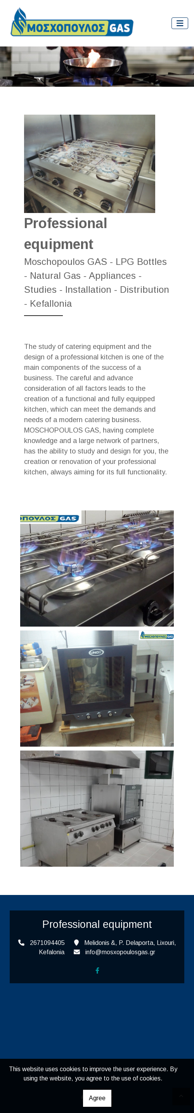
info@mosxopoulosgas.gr (120, 952)
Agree (97, 1098)
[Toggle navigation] (180, 23)
